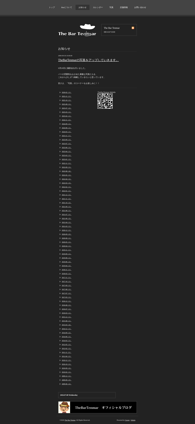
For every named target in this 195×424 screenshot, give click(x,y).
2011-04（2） (66, 356)
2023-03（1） (66, 155)
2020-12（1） (66, 230)
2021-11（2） (66, 199)
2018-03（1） (66, 273)
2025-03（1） (66, 112)
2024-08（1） (66, 128)
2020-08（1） (66, 238)
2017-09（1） (66, 285)
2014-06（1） (66, 336)
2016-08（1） (66, 305)
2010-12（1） (66, 360)
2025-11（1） (66, 96)
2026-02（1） (66, 92)
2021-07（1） (66, 214)
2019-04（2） (66, 266)
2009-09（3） (66, 380)
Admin (133, 420)
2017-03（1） (66, 297)
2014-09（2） (66, 333)
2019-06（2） (66, 262)
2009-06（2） (66, 384)
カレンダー (98, 7)
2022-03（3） (66, 183)
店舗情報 (124, 7)
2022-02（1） (66, 187)
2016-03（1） (66, 313)
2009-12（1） (66, 376)
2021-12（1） (66, 195)
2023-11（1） (66, 136)
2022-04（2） (66, 179)
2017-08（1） (66, 289)
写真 (111, 7)
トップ (52, 7)
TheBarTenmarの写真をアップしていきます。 (88, 60)
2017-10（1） (66, 281)
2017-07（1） (66, 293)
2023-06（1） (66, 147)
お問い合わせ (140, 7)
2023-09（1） (66, 139)
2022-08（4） (66, 171)
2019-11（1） (66, 250)
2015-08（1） (66, 321)
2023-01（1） (66, 159)
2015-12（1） (66, 317)
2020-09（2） (66, 234)
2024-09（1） (66, 124)
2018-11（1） (66, 269)
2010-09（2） (66, 368)
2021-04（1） (66, 222)
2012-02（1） (66, 348)
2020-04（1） (66, 246)
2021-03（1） (66, 226)
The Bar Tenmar (70, 420)
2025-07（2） (66, 108)
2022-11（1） (66, 163)
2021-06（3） (66, 218)
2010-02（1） (66, 372)
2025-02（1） (66, 116)
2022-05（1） (66, 175)
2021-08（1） (66, 210)
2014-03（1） (66, 340)
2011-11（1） (66, 352)
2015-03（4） (66, 325)
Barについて (66, 7)
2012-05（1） (66, 344)
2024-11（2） (66, 120)
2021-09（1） (66, 206)
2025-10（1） (66, 100)
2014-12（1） (66, 329)
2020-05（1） (66, 242)
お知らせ (82, 7)
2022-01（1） (66, 191)
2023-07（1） (66, 143)
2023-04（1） (66, 151)
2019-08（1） (66, 258)
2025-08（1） (66, 104)
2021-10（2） (66, 203)
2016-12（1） (66, 301)
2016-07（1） (66, 309)
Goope (127, 420)
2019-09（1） (66, 254)
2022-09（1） (66, 167)
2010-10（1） (66, 364)
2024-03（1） (66, 132)
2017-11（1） (66, 277)
